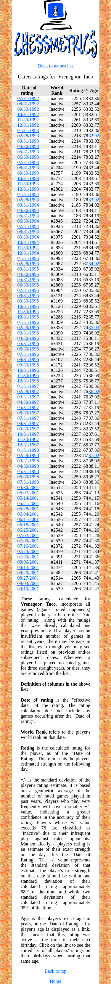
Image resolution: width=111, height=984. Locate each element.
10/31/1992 (28, 114)
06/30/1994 (28, 221)
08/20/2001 (28, 572)
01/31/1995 (28, 258)
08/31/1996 (28, 359)
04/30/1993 (28, 146)
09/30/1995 (28, 300)
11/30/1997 (28, 439)
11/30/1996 (28, 375)
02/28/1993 (28, 135)
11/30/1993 (28, 183)
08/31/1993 (28, 167)
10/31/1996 (28, 370)
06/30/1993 (28, 157)
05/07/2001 (28, 492)
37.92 (94, 455)
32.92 (94, 135)
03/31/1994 (28, 205)
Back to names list (55, 65)
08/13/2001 (28, 567)
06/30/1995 (28, 284)
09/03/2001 (28, 583)
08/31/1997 (28, 423)
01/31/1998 (28, 450)
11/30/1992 (28, 119)
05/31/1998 (28, 471)
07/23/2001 (28, 551)
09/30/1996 (28, 364)
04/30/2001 (28, 487)
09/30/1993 (28, 173)
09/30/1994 (28, 236)
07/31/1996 (28, 354)
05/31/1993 (28, 151)
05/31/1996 (28, 343)
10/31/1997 (28, 434)
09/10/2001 (28, 588)
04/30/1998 (28, 466)
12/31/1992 (28, 125)
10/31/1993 (28, 178)
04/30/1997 (28, 402)
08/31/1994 (28, 231)
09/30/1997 (28, 428)
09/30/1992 (28, 109)
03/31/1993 (28, 141)
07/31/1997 (28, 418)
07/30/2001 (28, 556)
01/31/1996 (28, 322)
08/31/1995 (28, 295)
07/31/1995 (28, 290)
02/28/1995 (28, 263)
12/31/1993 (28, 189)
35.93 (94, 327)
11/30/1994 (28, 247)
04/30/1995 (28, 274)
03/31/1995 (28, 268)
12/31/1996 (28, 380)
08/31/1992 (28, 103)
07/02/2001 (28, 535)
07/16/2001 (28, 546)
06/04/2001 (28, 514)
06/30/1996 (28, 348)
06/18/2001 (28, 524)
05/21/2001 (28, 503)
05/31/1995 (28, 279)
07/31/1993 (28, 162)
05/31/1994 (28, 215)
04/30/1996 (28, 338)
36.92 (94, 391)
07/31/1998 (28, 482)
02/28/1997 (28, 391)
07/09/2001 (28, 540)
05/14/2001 (28, 498)
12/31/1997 (28, 444)
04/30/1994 (28, 210)
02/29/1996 (28, 327)
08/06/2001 (28, 562)
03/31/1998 (28, 460)
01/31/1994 (28, 194)
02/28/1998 (28, 455)
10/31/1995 (28, 306)
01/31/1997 (28, 386)
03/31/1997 (28, 396)
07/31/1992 (28, 98)
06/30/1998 (28, 476)
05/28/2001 (28, 508)
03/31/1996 (28, 332)
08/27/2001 (28, 578)
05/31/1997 (28, 407)
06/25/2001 (28, 530)
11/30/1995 (28, 311)
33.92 (94, 199)
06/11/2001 (28, 519)
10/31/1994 (28, 242)
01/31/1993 (28, 130)
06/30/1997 (28, 412)
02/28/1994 (28, 199)
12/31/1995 (28, 316)
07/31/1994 (28, 226)
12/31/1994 (28, 252)
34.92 (94, 263)
